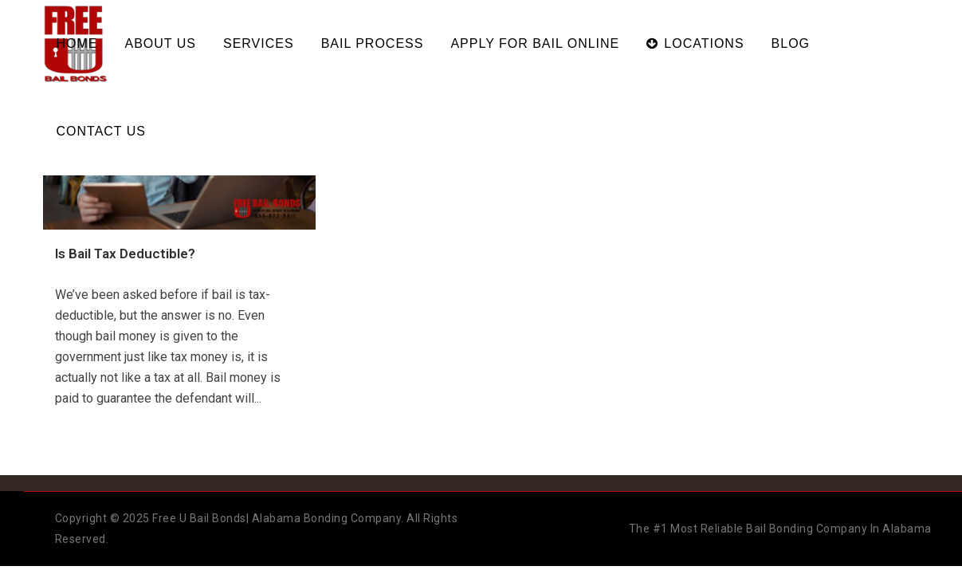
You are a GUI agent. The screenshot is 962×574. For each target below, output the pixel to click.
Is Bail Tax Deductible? (125, 253)
